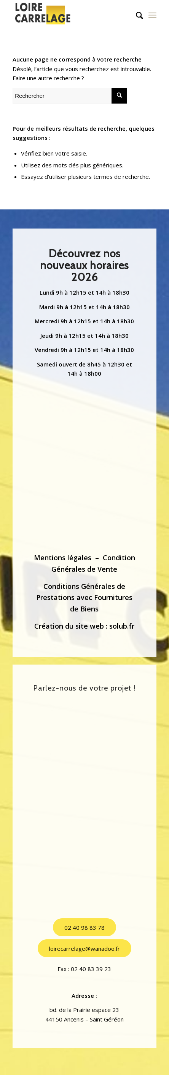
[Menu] (152, 15)
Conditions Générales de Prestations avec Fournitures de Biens (84, 597)
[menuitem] (135, 15)
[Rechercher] (135, 15)
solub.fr (121, 626)
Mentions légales (62, 557)
